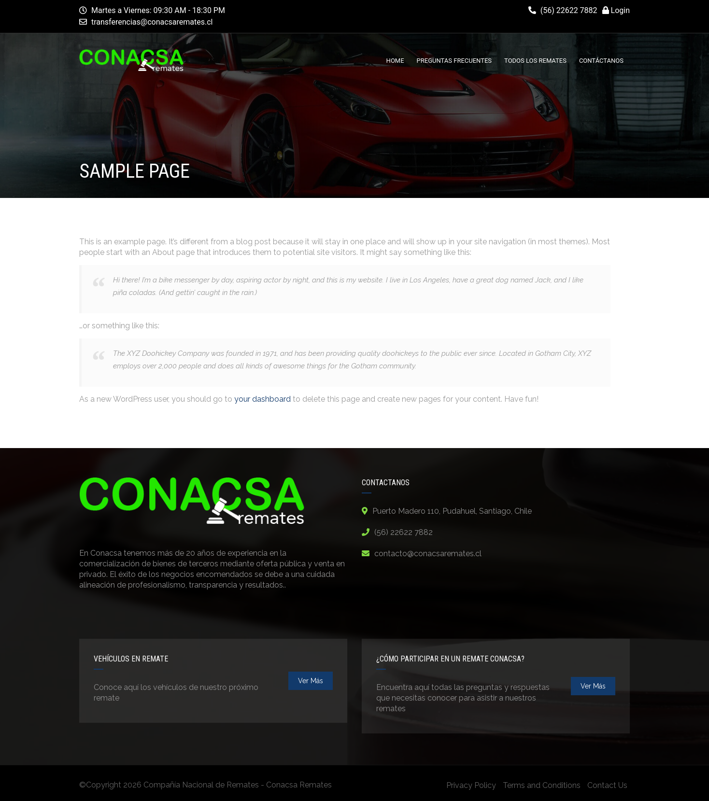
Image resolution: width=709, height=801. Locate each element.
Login (616, 10)
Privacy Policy (471, 785)
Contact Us (607, 785)
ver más (310, 681)
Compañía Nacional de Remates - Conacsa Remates (237, 784)
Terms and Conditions (542, 785)
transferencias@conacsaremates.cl (152, 22)
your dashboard (262, 399)
